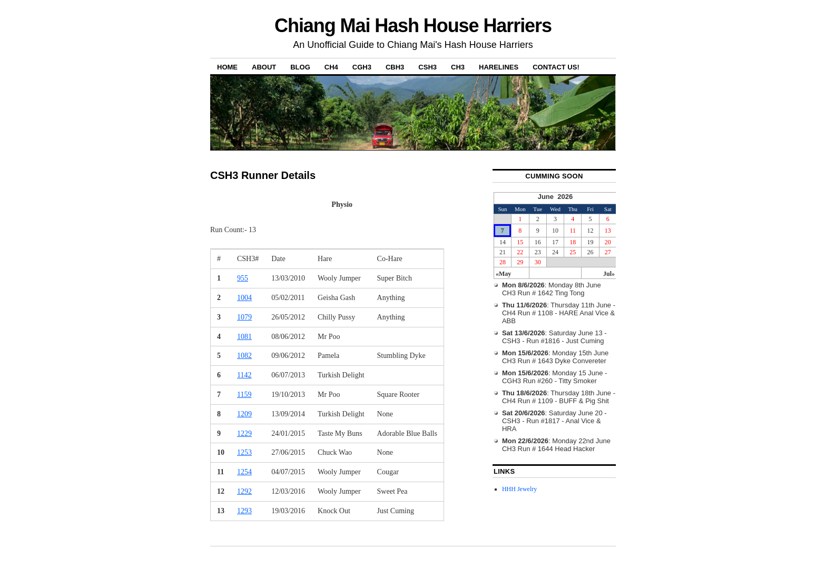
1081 (244, 337)
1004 (244, 298)
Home (227, 67)
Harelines (498, 67)
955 (242, 278)
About (264, 67)
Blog (300, 67)
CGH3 (361, 67)
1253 (244, 452)
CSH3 (427, 67)
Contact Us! (556, 67)
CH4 (331, 67)
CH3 (458, 67)
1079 (244, 317)
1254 (244, 472)
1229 (244, 433)
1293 (244, 511)
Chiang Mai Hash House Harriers (413, 25)
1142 (244, 375)
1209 (244, 414)
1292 (244, 491)
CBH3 (395, 67)
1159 (244, 394)
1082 (244, 356)
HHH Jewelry (519, 489)
